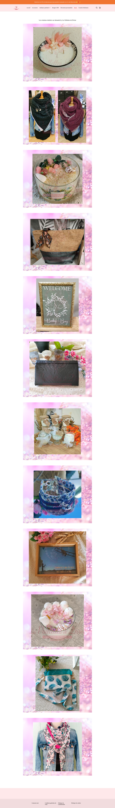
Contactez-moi (35, 803)
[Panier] (100, 7)
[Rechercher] (96, 7)
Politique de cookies (76, 803)
